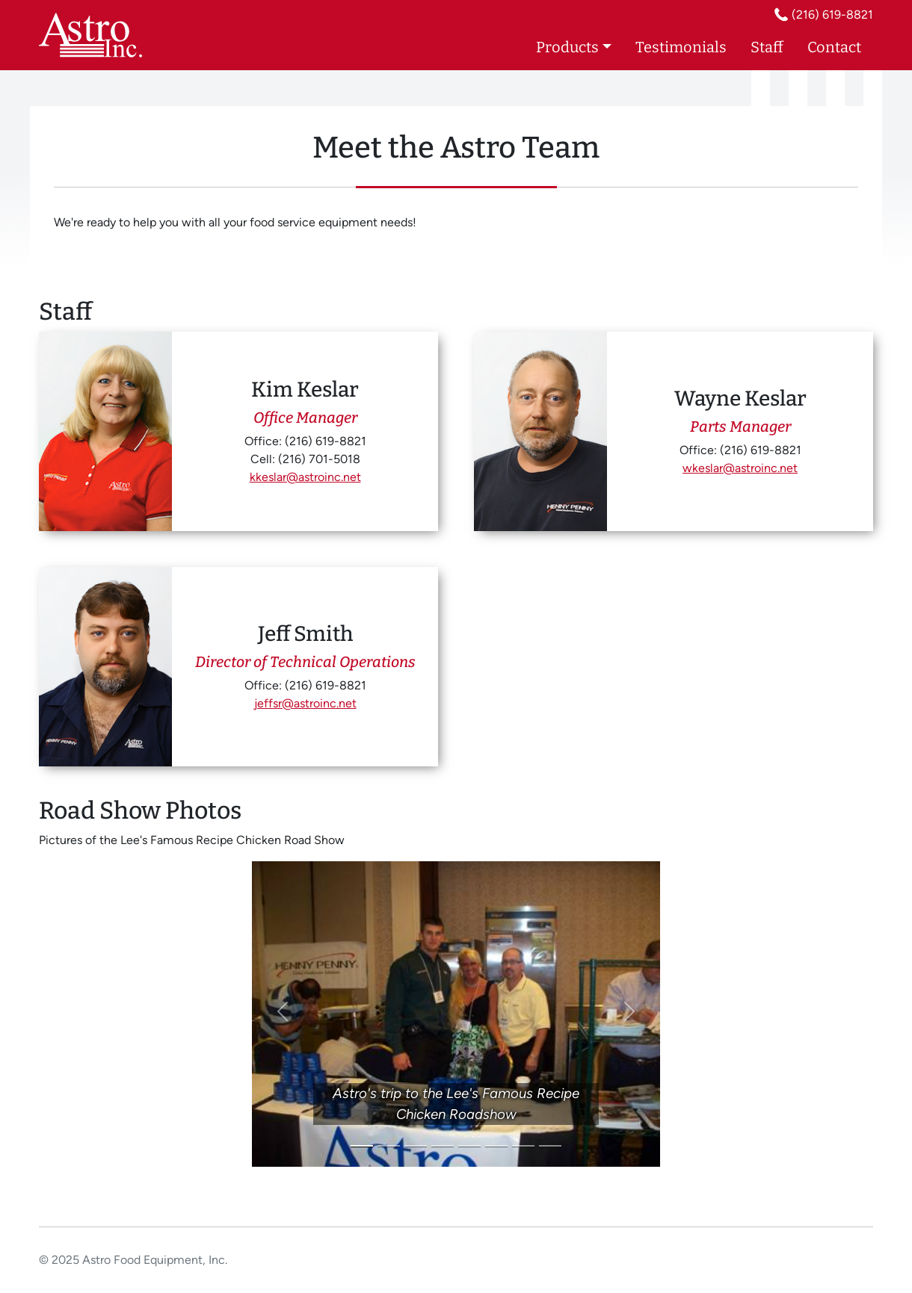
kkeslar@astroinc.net (305, 477)
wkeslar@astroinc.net (740, 468)
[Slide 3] (415, 1146)
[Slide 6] (496, 1146)
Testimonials (681, 47)
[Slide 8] (550, 1146)
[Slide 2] (389, 1146)
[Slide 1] (362, 1146)
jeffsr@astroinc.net (305, 703)
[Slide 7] (523, 1146)
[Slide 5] (469, 1146)
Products (567, 47)
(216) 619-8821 (832, 14)
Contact (834, 47)
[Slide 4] (442, 1146)
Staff (767, 47)
